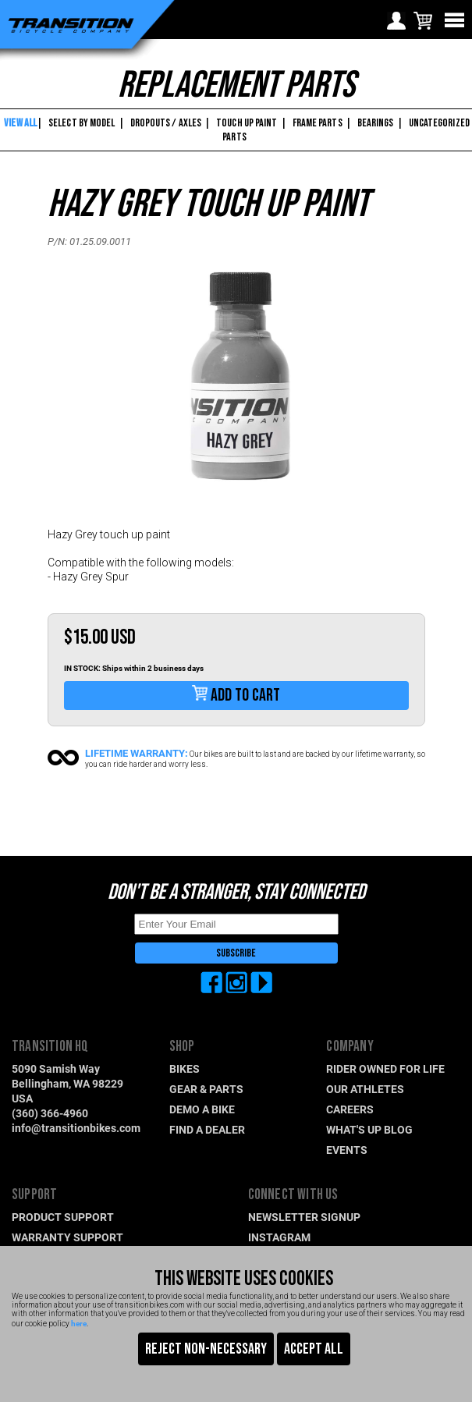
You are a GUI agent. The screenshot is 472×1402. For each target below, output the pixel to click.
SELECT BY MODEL (81, 123)
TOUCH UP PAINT (246, 123)
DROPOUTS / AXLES (166, 123)
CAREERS (350, 1109)
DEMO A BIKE (202, 1109)
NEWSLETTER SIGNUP (304, 1216)
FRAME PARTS (317, 123)
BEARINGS (375, 123)
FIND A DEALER (207, 1129)
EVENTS (346, 1149)
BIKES (184, 1068)
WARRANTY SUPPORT (67, 1237)
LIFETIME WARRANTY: (136, 753)
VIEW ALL (19, 123)
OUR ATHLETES (365, 1088)
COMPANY (349, 1047)
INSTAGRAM (279, 1237)
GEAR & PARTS (206, 1088)
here (79, 1323)
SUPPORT (34, 1195)
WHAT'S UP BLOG (369, 1129)
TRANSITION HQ (50, 1047)
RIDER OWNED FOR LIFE (385, 1068)
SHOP (182, 1047)
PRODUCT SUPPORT (63, 1216)
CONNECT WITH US (293, 1195)
